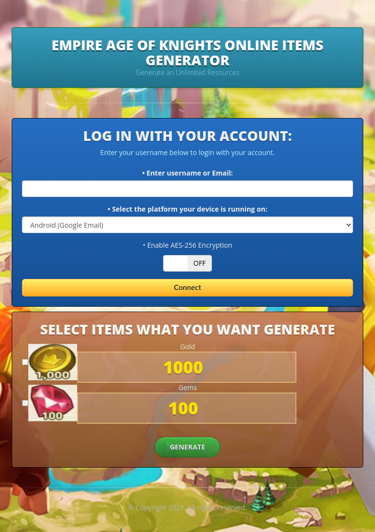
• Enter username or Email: (187, 172)
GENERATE (187, 447)
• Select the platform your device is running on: (187, 209)
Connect (187, 287)
